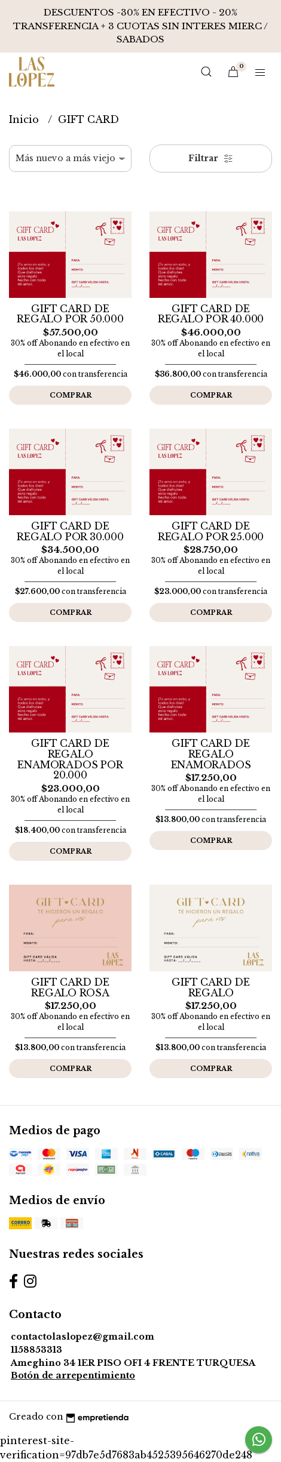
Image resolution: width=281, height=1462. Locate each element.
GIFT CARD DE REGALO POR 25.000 (211, 531)
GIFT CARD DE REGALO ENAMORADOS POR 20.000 (70, 759)
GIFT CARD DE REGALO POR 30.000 (70, 531)
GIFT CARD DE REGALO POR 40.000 (211, 314)
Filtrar (210, 158)
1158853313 (36, 1349)
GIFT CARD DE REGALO (210, 987)
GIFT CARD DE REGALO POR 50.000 (70, 314)
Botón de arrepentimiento (73, 1375)
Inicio (25, 119)
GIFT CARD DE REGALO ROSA (70, 987)
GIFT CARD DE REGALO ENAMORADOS (211, 753)
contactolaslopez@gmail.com (82, 1336)
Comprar (70, 395)
